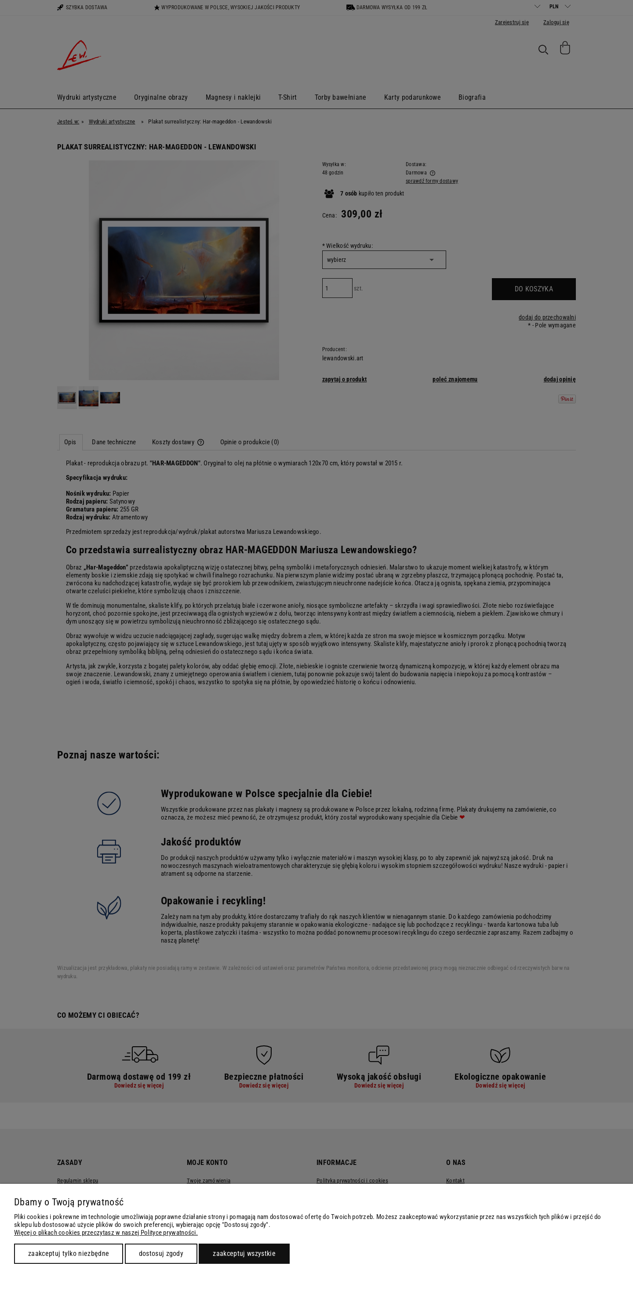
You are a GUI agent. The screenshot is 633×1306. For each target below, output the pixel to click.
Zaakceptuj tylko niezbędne (68, 1253)
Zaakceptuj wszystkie (244, 1253)
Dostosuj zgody (161, 1253)
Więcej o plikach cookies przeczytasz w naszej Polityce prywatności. (106, 1233)
